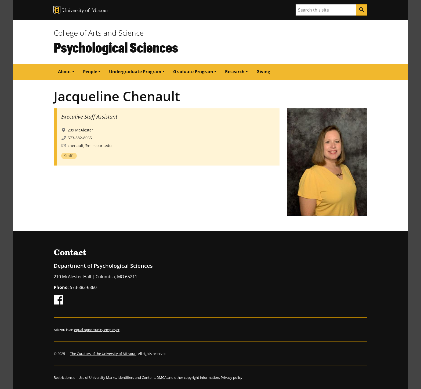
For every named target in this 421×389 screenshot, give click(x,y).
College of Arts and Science (99, 33)
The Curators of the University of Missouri (103, 353)
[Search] (361, 10)
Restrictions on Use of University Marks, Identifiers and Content (104, 377)
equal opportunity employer (96, 329)
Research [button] (235, 72)
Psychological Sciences (116, 47)
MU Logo (56, 10)
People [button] (90, 72)
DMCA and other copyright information (188, 377)
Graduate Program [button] (193, 72)
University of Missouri (86, 11)
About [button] (64, 72)
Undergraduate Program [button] (135, 72)
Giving (263, 72)
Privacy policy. (232, 377)
